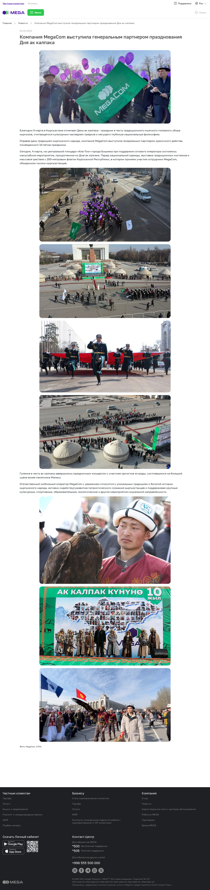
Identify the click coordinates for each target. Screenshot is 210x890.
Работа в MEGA (150, 814)
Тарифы (7, 798)
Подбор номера (11, 825)
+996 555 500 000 (86, 863)
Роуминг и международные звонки (22, 814)
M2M (74, 814)
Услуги (6, 803)
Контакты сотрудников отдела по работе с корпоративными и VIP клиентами (96, 821)
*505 (76, 851)
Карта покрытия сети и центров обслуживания (169, 809)
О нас (145, 798)
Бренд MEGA (149, 825)
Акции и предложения (15, 809)
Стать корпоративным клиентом (90, 798)
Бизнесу (33, 3)
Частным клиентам (13, 3)
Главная (7, 23)
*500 (76, 846)
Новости (23, 23)
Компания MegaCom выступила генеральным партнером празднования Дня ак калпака (84, 23)
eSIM (5, 819)
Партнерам (148, 819)
